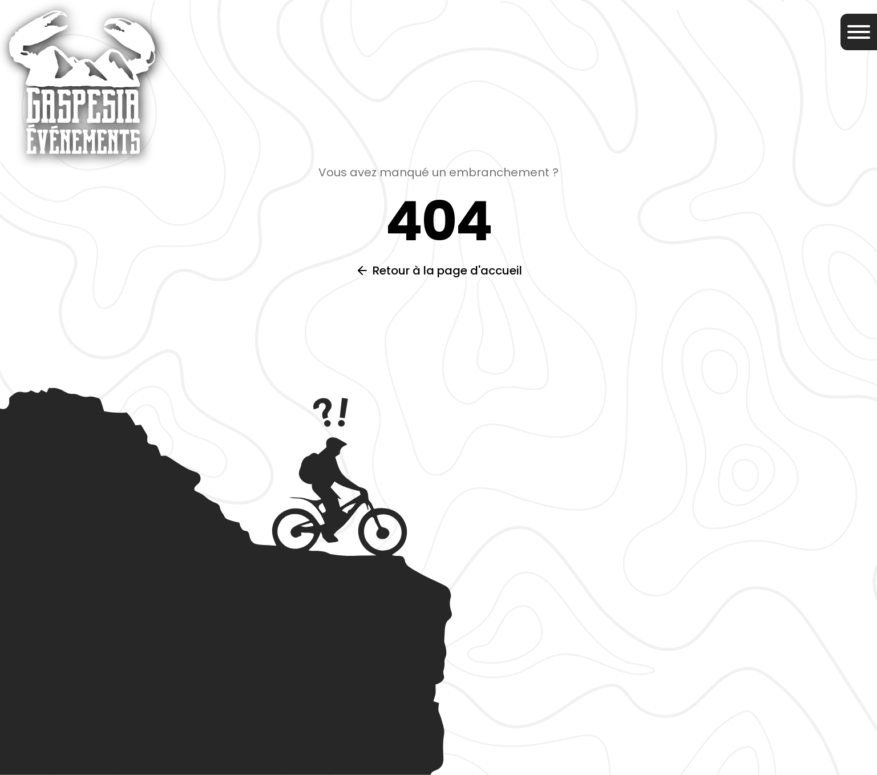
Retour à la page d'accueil (447, 270)
